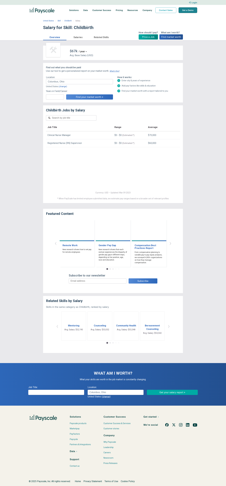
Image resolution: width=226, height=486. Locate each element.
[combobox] (79, 81)
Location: (50, 77)
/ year (82, 51)
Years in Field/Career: (57, 91)
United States (48, 21)
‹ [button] (56, 243)
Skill (59, 21)
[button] (54, 36)
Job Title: (33, 387)
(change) (63, 86)
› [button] (170, 243)
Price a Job (148, 36)
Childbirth (68, 21)
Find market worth (171, 36)
